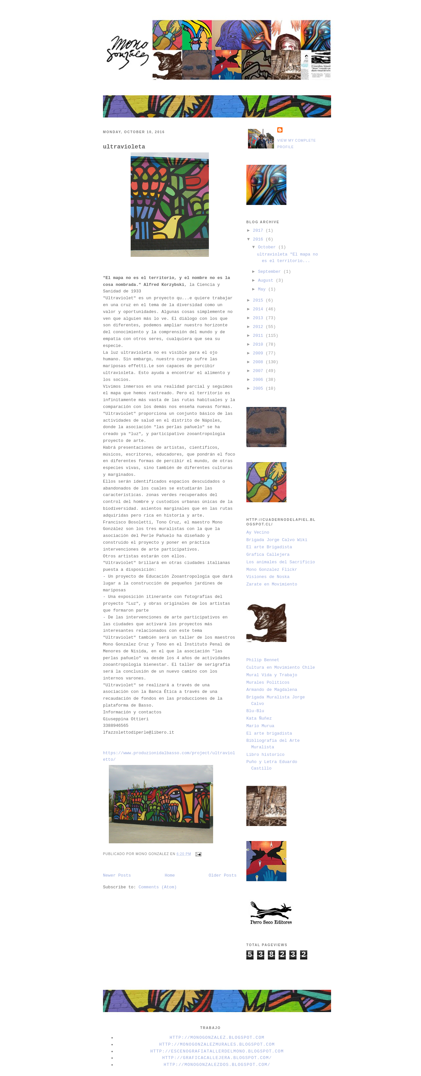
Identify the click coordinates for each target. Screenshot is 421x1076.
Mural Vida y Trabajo (271, 675)
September (270, 271)
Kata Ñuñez (259, 718)
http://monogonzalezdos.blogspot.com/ (217, 1064)
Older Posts (223, 875)
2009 (259, 353)
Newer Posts (117, 875)
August (267, 280)
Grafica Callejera (268, 554)
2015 (259, 300)
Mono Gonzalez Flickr (271, 569)
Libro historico (265, 754)
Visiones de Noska (268, 576)
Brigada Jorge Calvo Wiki (276, 540)
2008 (259, 362)
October (268, 247)
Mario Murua (260, 726)
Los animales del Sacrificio (280, 562)
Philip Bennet (262, 660)
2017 (259, 230)
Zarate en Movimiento (271, 584)
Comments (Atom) (157, 887)
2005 (259, 388)
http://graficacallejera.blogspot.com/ (217, 1057)
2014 (259, 309)
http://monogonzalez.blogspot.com (216, 1037)
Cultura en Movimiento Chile (280, 667)
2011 (259, 335)
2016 (259, 239)
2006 (259, 379)
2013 (259, 318)
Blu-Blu (255, 711)
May (263, 289)
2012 (259, 326)
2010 (259, 344)
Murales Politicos (268, 682)
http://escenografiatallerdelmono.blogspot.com (217, 1051)
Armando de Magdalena (271, 689)
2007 (259, 370)
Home (170, 875)
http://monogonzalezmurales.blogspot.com (217, 1044)
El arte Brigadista (269, 547)
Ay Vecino (257, 532)
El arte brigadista (269, 733)
